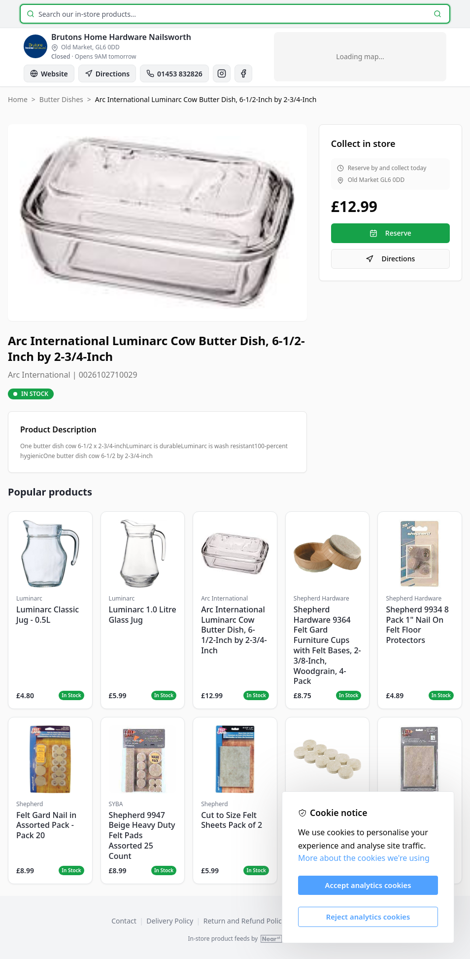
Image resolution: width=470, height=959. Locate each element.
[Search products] (233, 14)
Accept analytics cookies (368, 885)
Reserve (390, 233)
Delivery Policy (169, 920)
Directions (390, 258)
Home (18, 99)
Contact (123, 920)
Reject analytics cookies (368, 917)
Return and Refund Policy (244, 920)
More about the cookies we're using (364, 857)
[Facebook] (243, 73)
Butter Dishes (61, 99)
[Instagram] (222, 73)
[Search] (437, 14)
